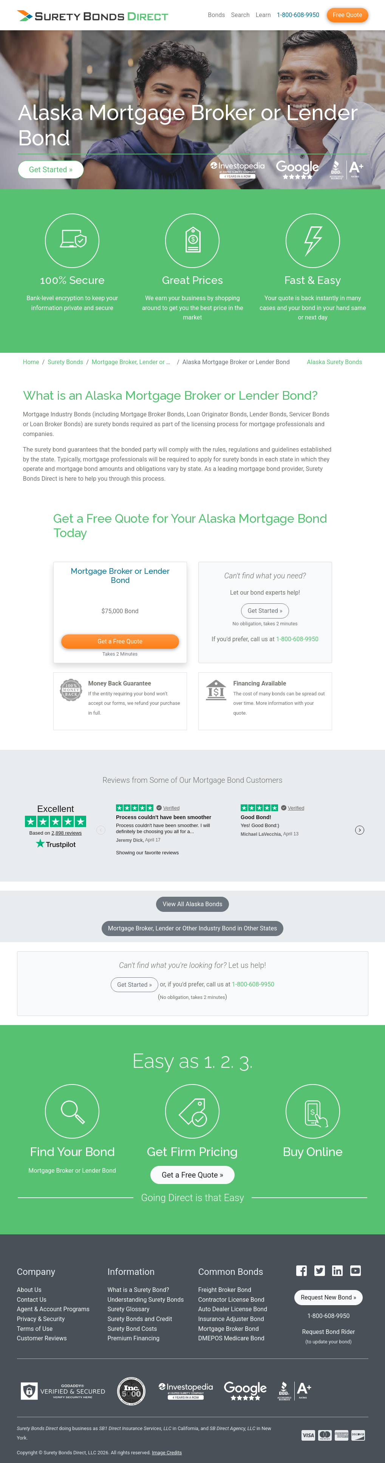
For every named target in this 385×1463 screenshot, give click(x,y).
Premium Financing (134, 1338)
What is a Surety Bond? (138, 1289)
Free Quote (347, 15)
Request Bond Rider (328, 1331)
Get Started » (51, 169)
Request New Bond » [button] (328, 1297)
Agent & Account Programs (53, 1309)
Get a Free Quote (119, 641)
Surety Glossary (129, 1309)
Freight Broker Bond (224, 1289)
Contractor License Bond (231, 1299)
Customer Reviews (42, 1338)
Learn (263, 15)
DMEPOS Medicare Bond (231, 1338)
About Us (29, 1289)
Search (240, 15)
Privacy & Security (41, 1319)
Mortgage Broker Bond (228, 1328)
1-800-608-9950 (298, 15)
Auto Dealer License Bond (232, 1309)
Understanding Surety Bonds (146, 1299)
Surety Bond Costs (132, 1328)
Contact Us (32, 1299)
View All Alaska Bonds (192, 904)
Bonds (216, 15)
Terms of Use (35, 1328)
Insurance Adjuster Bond (231, 1319)
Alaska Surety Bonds (334, 362)
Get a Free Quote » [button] (192, 1174)
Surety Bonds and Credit (140, 1319)
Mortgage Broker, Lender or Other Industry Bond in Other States (192, 928)
